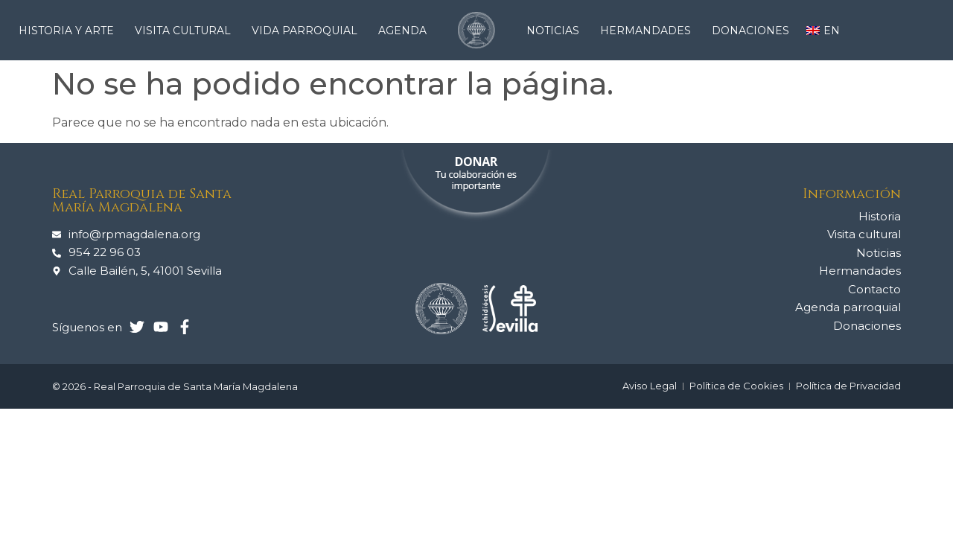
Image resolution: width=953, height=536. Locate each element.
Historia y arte (70, 30)
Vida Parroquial (308, 30)
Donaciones (750, 30)
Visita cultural (186, 30)
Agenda (402, 30)
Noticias (556, 30)
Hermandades (649, 30)
